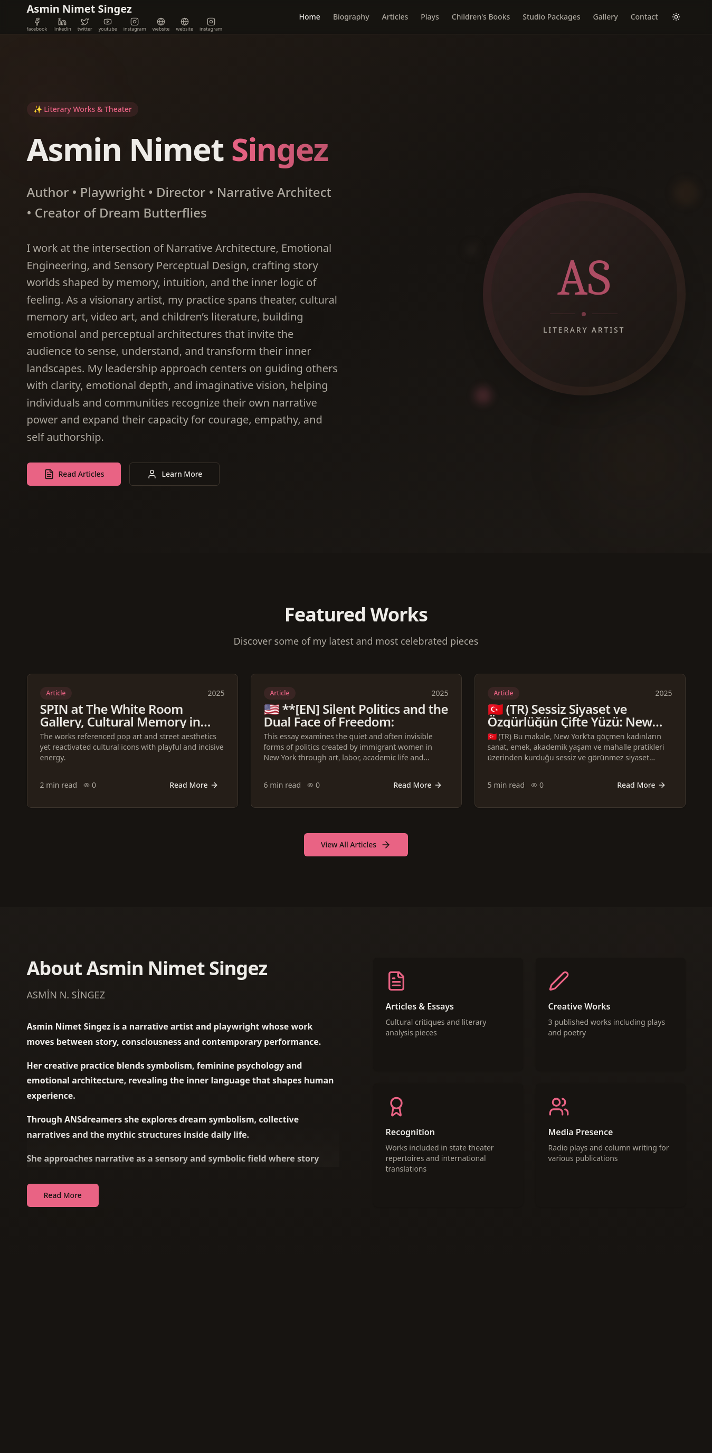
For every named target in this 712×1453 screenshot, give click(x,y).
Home (309, 17)
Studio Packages (551, 17)
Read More (193, 785)
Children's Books (481, 17)
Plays (430, 17)
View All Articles (356, 844)
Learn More (174, 474)
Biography (351, 17)
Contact (644, 17)
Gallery (605, 17)
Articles (395, 17)
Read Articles (74, 474)
